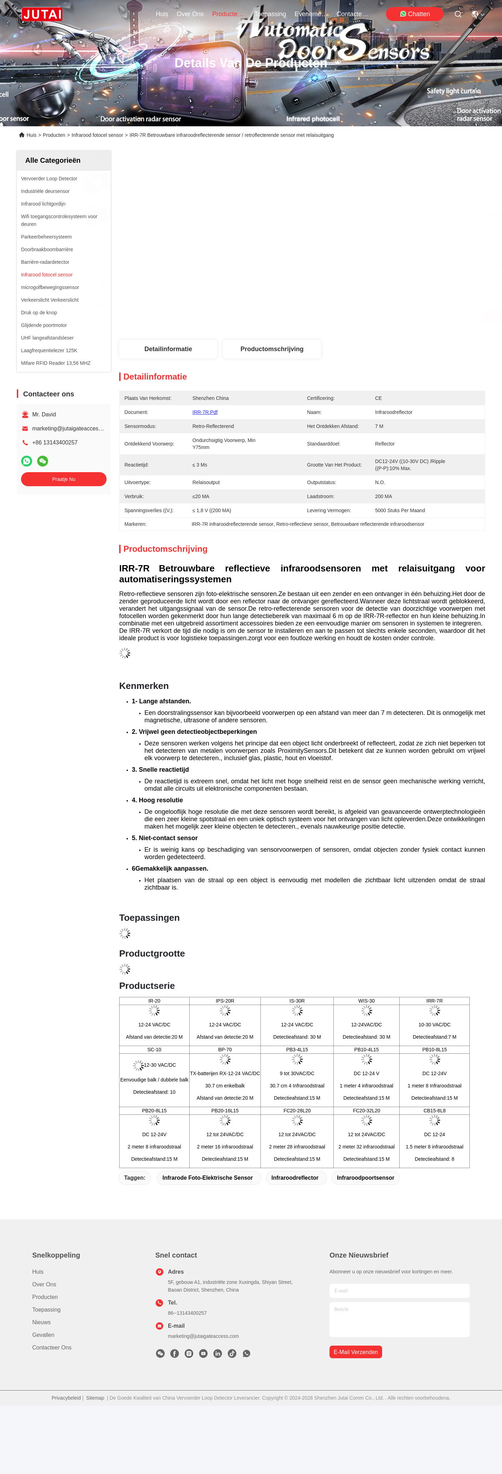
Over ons (44, 1284)
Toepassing (46, 1310)
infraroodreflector (294, 1178)
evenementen (311, 14)
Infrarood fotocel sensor (97, 135)
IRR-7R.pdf (205, 412)
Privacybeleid (66, 1398)
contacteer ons (353, 14)
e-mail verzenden (356, 1352)
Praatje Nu (63, 479)
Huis (162, 14)
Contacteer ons (52, 1348)
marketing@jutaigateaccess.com (72, 428)
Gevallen (43, 1335)
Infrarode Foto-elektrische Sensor (207, 1178)
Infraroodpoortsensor (365, 1178)
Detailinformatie (168, 349)
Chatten (415, 14)
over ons (190, 14)
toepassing (270, 14)
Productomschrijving (272, 349)
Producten (54, 135)
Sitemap (95, 1398)
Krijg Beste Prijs (365, 316)
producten (229, 14)
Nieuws (41, 1322)
